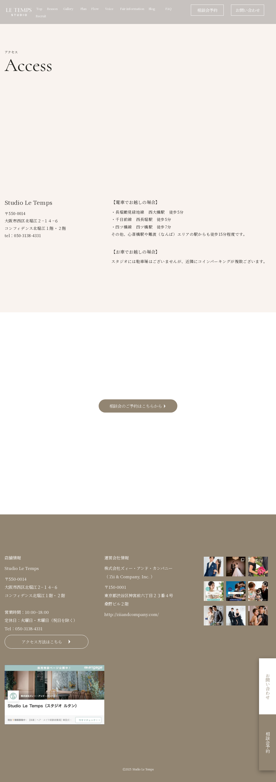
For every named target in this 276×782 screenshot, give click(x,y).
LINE (171, 480)
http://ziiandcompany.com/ (131, 614)
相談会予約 (207, 10)
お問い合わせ (248, 10)
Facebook (171, 463)
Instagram (104, 463)
